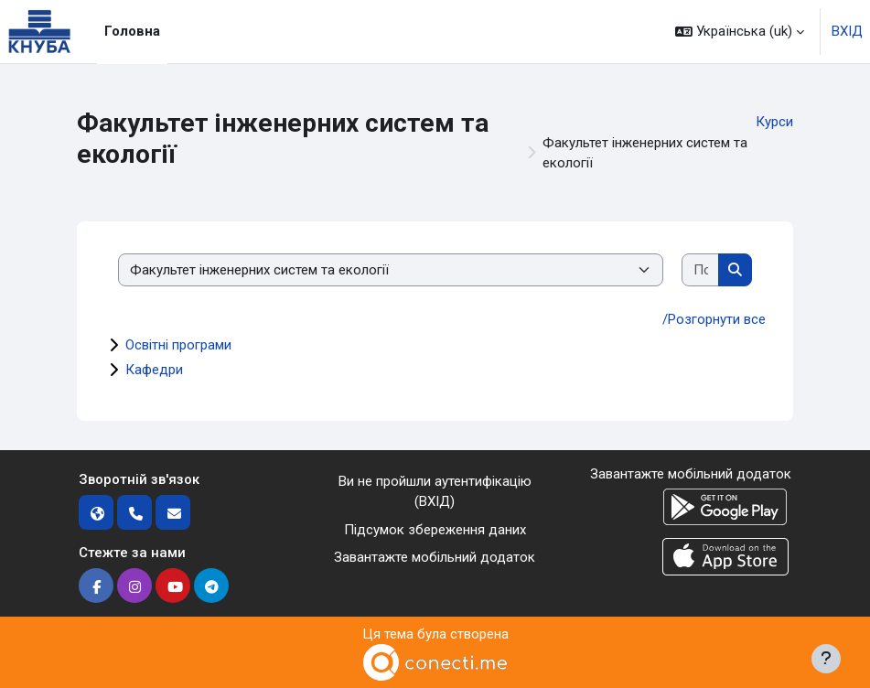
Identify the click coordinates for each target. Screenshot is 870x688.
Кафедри (154, 369)
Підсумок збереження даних (435, 529)
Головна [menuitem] (132, 31)
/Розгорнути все (714, 319)
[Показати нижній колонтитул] (826, 658)
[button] (739, 31)
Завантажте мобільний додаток (434, 557)
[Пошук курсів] (701, 270)
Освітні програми (178, 345)
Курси (774, 121)
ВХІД (847, 31)
